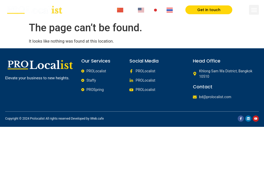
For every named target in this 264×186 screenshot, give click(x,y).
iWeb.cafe (97, 118)
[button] (254, 10)
